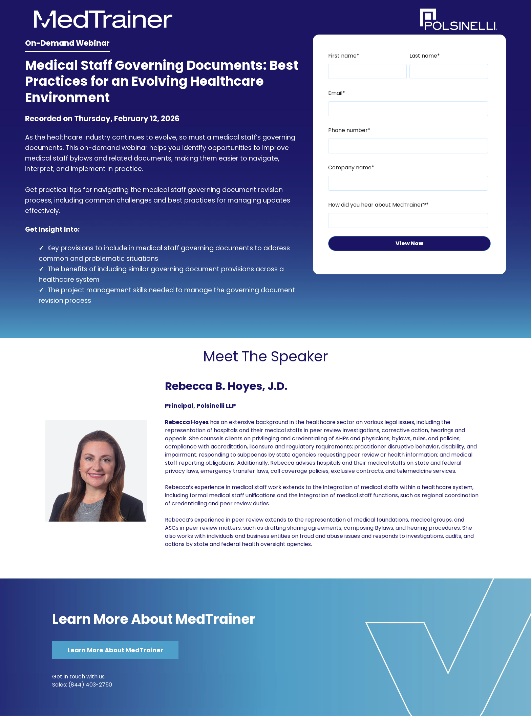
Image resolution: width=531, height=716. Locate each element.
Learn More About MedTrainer (153, 619)
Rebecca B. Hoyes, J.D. (226, 386)
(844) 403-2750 (90, 685)
